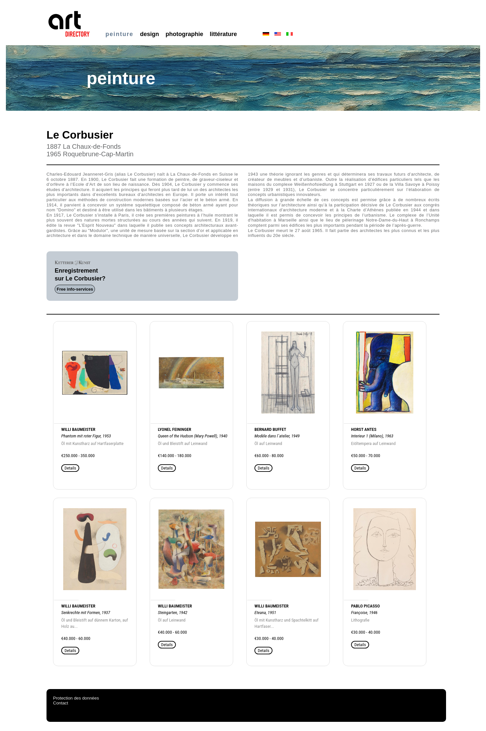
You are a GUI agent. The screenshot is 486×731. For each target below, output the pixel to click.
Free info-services (75, 289)
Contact (60, 703)
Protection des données (76, 698)
